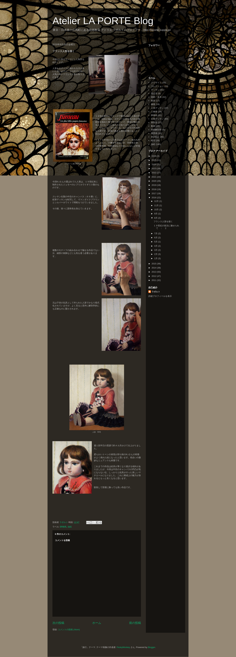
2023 (154, 168)
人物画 (154, 111)
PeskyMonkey (123, 647)
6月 (156, 237)
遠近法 (154, 93)
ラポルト (156, 291)
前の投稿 (135, 623)
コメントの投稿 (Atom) (69, 629)
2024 (154, 164)
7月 (156, 233)
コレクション (157, 86)
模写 (153, 140)
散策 (153, 100)
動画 (153, 126)
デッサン (155, 90)
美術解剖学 (156, 129)
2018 (154, 189)
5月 (156, 241)
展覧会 (154, 122)
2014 (154, 268)
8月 (156, 218)
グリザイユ (156, 82)
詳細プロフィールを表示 (160, 296)
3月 (156, 250)
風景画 (154, 133)
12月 (156, 201)
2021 (154, 177)
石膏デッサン (157, 119)
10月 (156, 209)
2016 (154, 197)
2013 (154, 272)
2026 (154, 156)
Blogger (151, 647)
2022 (154, 172)
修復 (153, 104)
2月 (156, 254)
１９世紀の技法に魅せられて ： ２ (166, 226)
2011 (154, 280)
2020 (154, 181)
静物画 (63, 526)
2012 (154, 276)
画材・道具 (156, 97)
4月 (156, 246)
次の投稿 (58, 623)
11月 (156, 205)
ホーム (96, 623)
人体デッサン (157, 108)
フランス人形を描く (163, 221)
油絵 (70, 526)
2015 (154, 263)
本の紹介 (155, 137)
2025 (154, 160)
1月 (156, 258)
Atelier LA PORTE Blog (102, 20)
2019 (154, 185)
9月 (156, 213)
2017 (154, 193)
